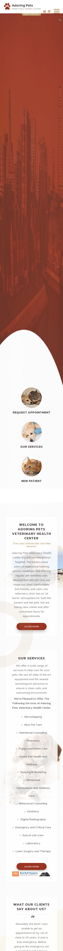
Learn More (31, 866)
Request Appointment (31, 14)
